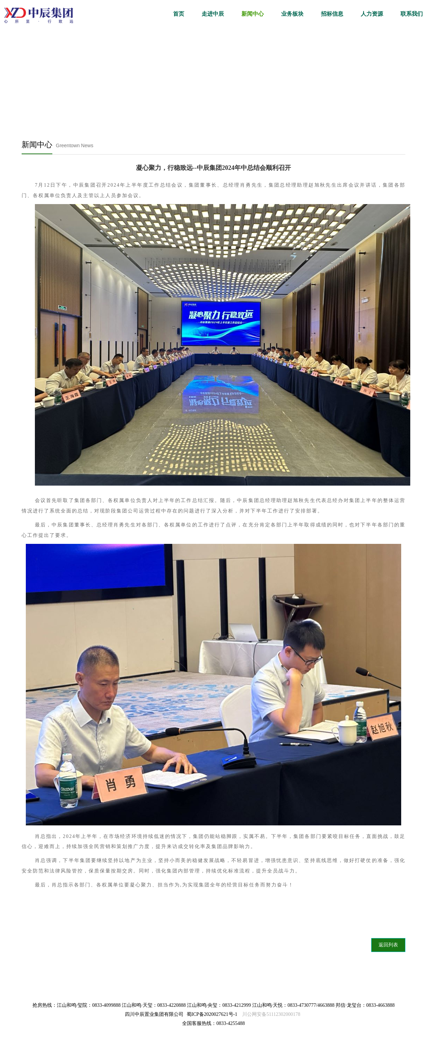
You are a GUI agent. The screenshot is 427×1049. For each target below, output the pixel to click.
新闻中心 (252, 14)
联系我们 (411, 14)
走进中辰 (213, 14)
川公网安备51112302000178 (271, 1014)
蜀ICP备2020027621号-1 (212, 1014)
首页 (178, 14)
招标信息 (332, 14)
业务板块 (292, 14)
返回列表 (388, 944)
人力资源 (372, 14)
